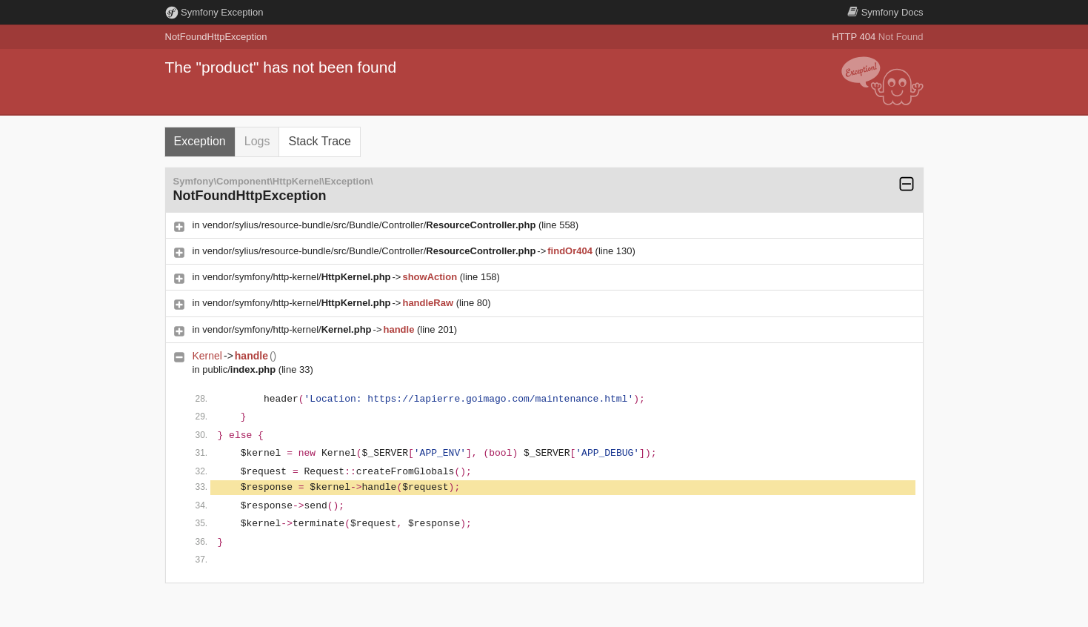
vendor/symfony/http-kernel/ (296, 276)
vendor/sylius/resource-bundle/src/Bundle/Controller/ (368, 224)
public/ (239, 369)
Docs (885, 12)
